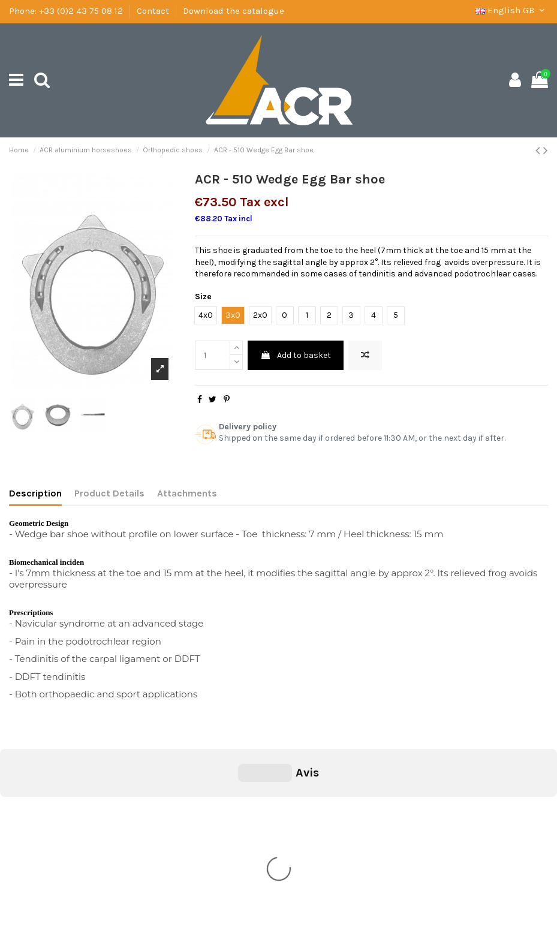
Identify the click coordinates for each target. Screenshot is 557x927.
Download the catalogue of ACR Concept (94, 861)
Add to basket (295, 355)
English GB (511, 10)
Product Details (109, 493)
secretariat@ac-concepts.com (314, 864)
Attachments (187, 493)
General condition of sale (64, 800)
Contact (153, 10)
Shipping (33, 815)
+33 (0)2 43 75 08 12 (81, 10)
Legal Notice (40, 830)
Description (35, 493)
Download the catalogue (233, 10)
